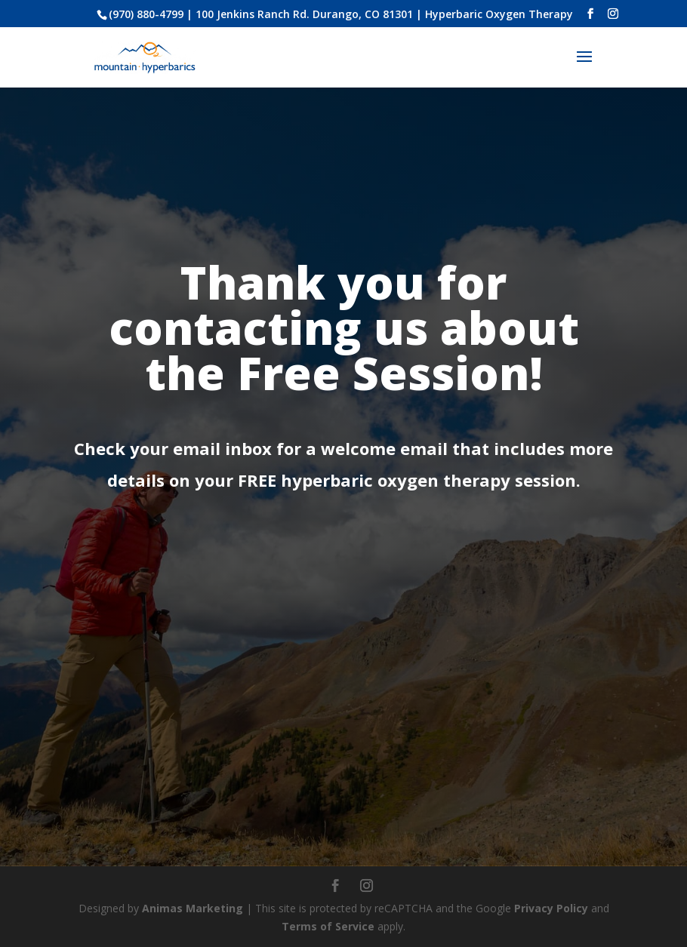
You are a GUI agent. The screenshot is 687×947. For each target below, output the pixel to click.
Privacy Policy (551, 908)
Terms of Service (328, 926)
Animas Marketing (192, 908)
